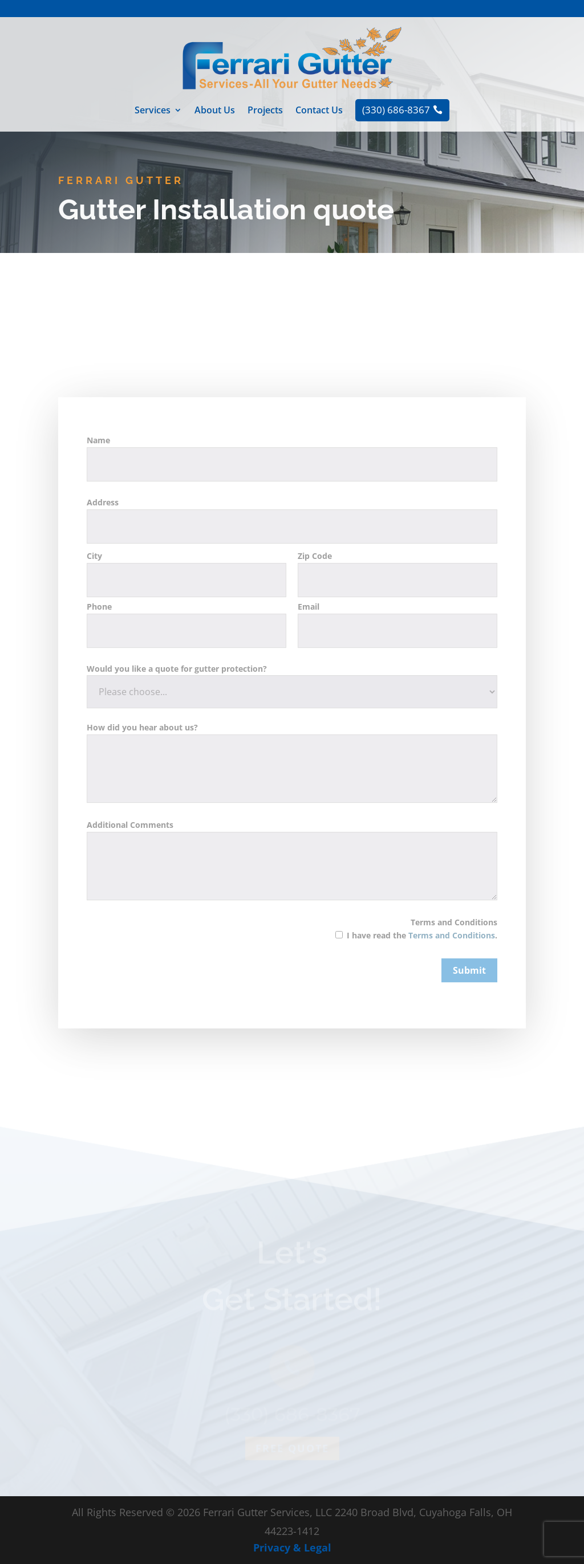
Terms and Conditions (411, 981)
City (186, 621)
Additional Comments (292, 908)
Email (397, 671)
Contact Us (319, 111)
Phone (186, 671)
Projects (265, 111)
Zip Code (397, 621)
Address (292, 567)
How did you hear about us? (292, 811)
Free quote (292, 1472)
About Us (214, 111)
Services (153, 111)
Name (292, 505)
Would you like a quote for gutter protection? (292, 733)
